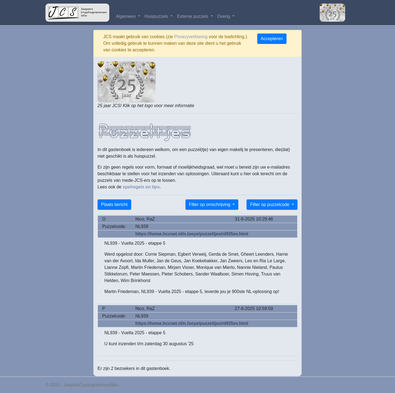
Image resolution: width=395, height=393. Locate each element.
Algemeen (126, 16)
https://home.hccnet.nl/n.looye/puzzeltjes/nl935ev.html (191, 234)
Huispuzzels (157, 16)
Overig (224, 16)
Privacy (129, 385)
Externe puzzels (193, 16)
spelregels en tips (141, 187)
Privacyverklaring (191, 36)
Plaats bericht (114, 204)
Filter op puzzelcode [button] (270, 204)
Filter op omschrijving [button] (210, 204)
